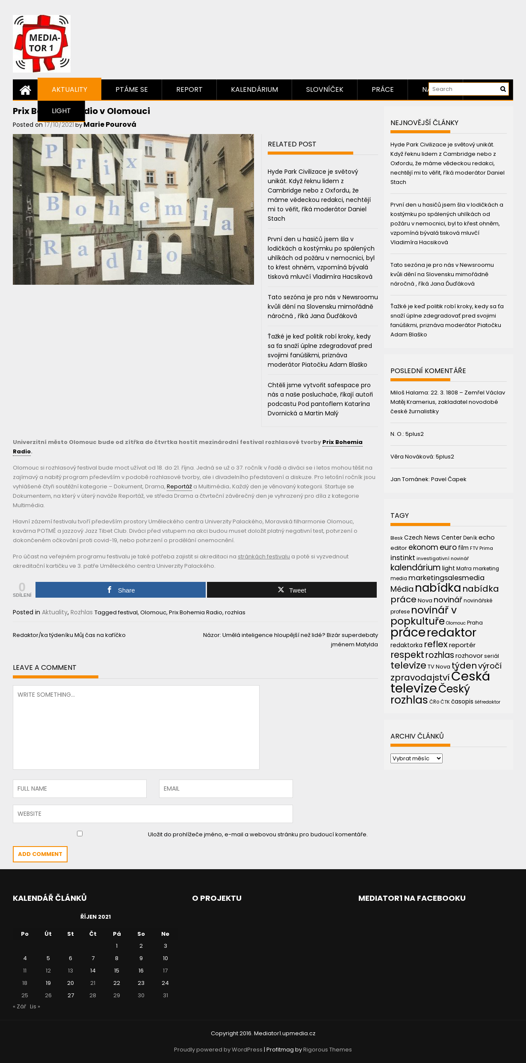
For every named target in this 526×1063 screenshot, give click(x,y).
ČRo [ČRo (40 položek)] (434, 701)
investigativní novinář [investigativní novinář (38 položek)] (443, 558)
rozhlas (235, 612)
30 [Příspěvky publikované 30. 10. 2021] (141, 995)
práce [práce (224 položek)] (408, 632)
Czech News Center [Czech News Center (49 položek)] (433, 538)
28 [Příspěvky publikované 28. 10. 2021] (92, 995)
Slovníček (324, 89)
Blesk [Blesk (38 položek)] (396, 537)
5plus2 (414, 434)
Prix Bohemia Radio (195, 612)
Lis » (35, 1006)
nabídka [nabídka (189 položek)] (438, 588)
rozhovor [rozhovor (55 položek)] (469, 655)
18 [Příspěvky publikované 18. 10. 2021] (24, 983)
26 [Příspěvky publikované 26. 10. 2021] (48, 995)
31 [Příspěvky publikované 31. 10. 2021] (165, 995)
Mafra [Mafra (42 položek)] (464, 568)
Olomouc (153, 612)
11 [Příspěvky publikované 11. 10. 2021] (25, 971)
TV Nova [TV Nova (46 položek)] (439, 667)
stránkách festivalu (264, 556)
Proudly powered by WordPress (218, 1049)
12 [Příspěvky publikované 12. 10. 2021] (48, 971)
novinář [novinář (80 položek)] (448, 599)
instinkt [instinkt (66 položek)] (402, 558)
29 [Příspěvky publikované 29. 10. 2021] (116, 995)
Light (61, 111)
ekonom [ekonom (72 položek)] (423, 547)
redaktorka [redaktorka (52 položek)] (406, 645)
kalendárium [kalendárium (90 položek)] (415, 567)
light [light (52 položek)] (448, 568)
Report (189, 89)
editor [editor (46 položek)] (398, 548)
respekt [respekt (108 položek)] (407, 654)
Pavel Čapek (449, 479)
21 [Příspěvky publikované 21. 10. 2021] (92, 983)
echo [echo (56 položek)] (487, 537)
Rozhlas (82, 612)
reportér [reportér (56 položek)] (462, 644)
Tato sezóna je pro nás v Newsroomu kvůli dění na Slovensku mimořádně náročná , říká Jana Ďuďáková (323, 306)
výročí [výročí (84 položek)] (490, 665)
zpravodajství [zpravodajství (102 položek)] (420, 677)
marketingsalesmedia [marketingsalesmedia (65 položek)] (446, 578)
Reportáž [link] (179, 486)
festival (128, 612)
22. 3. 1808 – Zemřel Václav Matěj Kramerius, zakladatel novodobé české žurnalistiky (447, 401)
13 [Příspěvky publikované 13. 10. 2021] (70, 971)
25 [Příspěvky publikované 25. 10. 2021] (24, 995)
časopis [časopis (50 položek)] (462, 702)
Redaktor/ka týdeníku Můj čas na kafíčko (69, 635)
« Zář (19, 1006)
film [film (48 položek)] (463, 548)
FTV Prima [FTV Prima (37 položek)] (481, 548)
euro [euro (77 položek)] (448, 547)
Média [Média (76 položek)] (402, 589)
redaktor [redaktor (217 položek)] (451, 632)
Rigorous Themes (327, 1049)
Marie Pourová (109, 124)
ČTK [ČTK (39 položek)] (445, 701)
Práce (383, 89)
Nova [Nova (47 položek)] (425, 600)
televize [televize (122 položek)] (408, 665)
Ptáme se (131, 89)
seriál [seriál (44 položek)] (491, 656)
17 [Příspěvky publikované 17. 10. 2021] (165, 971)
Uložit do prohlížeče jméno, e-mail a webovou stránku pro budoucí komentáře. (258, 834)
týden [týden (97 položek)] (464, 666)
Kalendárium (254, 89)
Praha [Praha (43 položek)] (475, 622)
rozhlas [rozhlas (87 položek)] (440, 655)
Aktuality (69, 89)
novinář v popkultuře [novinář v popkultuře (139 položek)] (423, 615)
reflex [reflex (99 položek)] (436, 644)
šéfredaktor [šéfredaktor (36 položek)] (487, 702)
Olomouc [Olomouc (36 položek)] (456, 623)
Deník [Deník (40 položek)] (470, 537)
